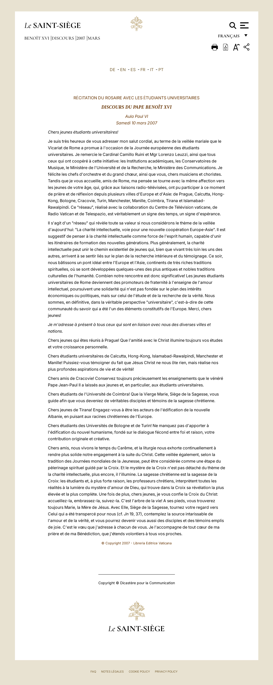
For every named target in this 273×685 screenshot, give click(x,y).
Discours (63, 38)
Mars (94, 38)
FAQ (93, 671)
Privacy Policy (166, 671)
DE (112, 69)
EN (123, 69)
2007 (81, 38)
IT (152, 69)
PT (160, 69)
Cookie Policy (139, 671)
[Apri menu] (244, 25)
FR (142, 69)
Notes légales (112, 671)
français (229, 37)
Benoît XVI (37, 38)
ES (133, 69)
